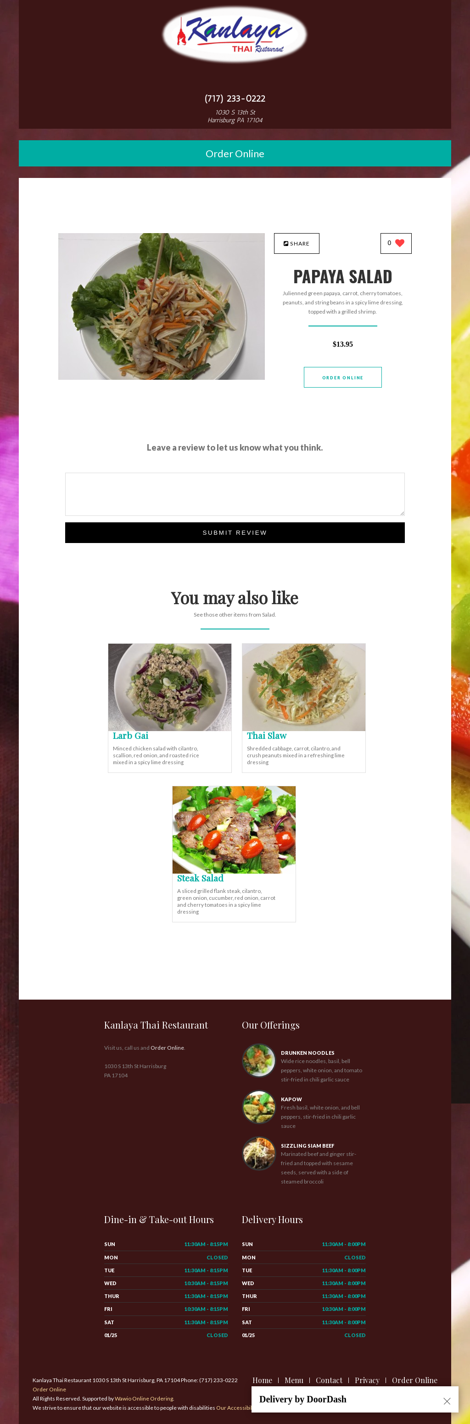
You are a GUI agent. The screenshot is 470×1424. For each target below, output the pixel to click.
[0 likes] (396, 244)
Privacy (367, 1380)
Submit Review (234, 532)
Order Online (235, 153)
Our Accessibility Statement (250, 1407)
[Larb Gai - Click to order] (169, 729)
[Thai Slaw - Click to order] (303, 729)
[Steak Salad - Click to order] (234, 871)
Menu (294, 1380)
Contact (329, 1380)
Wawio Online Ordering (144, 1398)
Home (262, 1380)
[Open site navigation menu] (235, 80)
